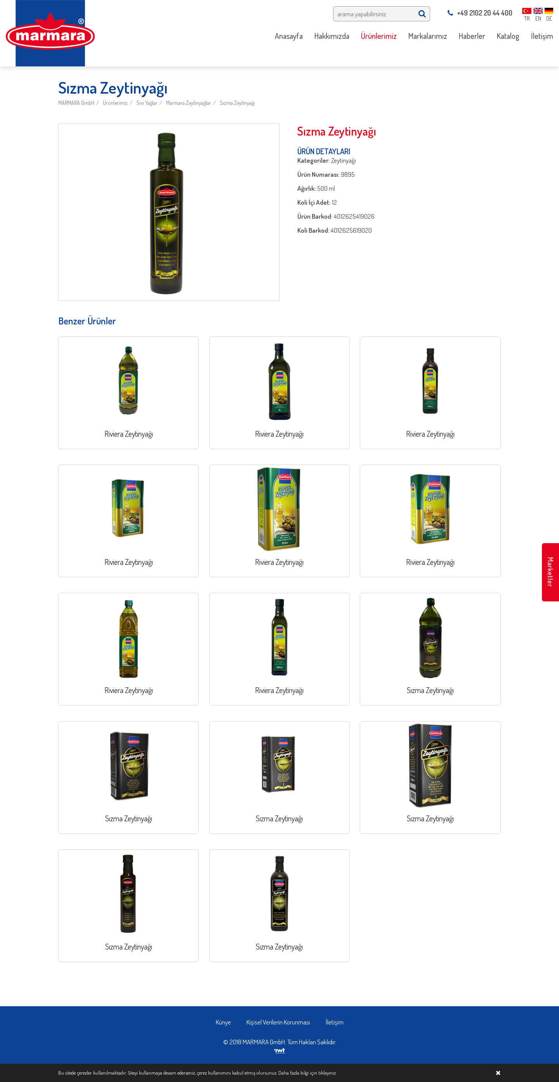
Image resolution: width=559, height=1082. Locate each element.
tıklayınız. (327, 1073)
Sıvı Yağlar (147, 102)
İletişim (335, 1022)
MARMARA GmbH (76, 102)
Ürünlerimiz (115, 102)
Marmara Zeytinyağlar (188, 102)
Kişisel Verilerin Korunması (278, 1022)
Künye (223, 1022)
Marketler (550, 572)
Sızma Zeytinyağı (237, 102)
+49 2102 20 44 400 (480, 13)
